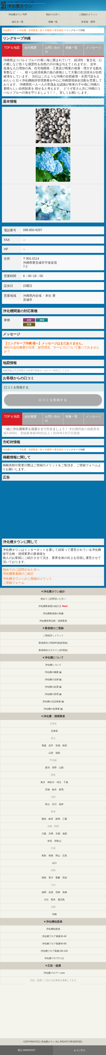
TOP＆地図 (12, 47)
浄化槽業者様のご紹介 (18, 573)
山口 (54, 863)
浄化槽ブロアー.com (54, 973)
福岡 (44, 892)
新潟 (47, 767)
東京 (43, 782)
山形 (51, 753)
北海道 (54, 731)
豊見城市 (59, 30)
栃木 (54, 789)
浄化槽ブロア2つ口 (54, 958)
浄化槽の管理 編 (53, 694)
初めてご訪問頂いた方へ (53, 598)
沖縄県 (48, 30)
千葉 (66, 782)
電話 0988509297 (26, 1050)
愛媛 (57, 877)
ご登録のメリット (88, 14)
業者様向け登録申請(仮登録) (53, 642)
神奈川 (50, 782)
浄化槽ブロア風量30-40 (54, 936)
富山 (47, 804)
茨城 (47, 789)
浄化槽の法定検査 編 (53, 701)
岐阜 (51, 819)
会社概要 (30, 47)
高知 (64, 877)
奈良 (49, 841)
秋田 (64, 745)
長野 (54, 767)
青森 (44, 745)
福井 (61, 804)
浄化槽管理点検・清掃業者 (53, 620)
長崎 (64, 892)
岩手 (51, 745)
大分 (46, 899)
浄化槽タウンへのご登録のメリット (27, 578)
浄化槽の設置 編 (53, 687)
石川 (54, 804)
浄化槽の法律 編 (53, 679)
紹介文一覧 (17, 21)
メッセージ (93, 47)
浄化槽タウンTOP (17, 14)
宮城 (57, 745)
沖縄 (54, 914)
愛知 (44, 819)
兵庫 (51, 833)
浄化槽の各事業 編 (53, 709)
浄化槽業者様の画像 (53, 613)
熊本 (53, 899)
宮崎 (57, 892)
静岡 (57, 819)
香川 (51, 877)
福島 (57, 753)
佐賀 (51, 892)
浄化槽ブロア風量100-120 (54, 951)
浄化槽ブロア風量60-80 (54, 943)
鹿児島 (61, 899)
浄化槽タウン (20, 6)
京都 (57, 833)
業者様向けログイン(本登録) (53, 650)
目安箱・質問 (88, 21)
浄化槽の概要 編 (53, 672)
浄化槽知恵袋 (53, 929)
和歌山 (57, 841)
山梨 (61, 767)
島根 (51, 855)
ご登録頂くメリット (53, 635)
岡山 (57, 855)
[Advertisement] (53, 510)
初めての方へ (53, 14)
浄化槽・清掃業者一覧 (30, 30)
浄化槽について (53, 665)
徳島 (44, 877)
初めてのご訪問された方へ (21, 569)
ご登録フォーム (87, 465)
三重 (64, 819)
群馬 (61, 789)
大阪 (44, 833)
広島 (64, 855)
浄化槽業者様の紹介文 (49, 606)
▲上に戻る (79, 1050)
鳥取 (44, 855)
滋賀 (64, 833)
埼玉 (59, 782)
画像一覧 (53, 21)
